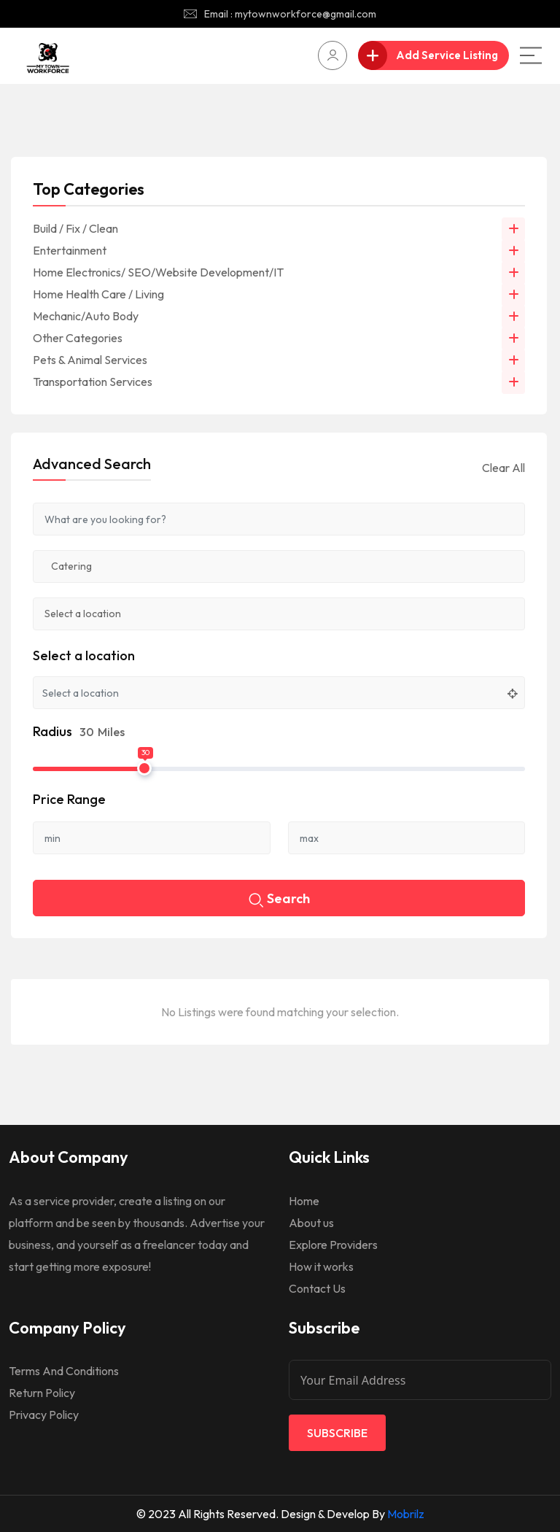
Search (279, 900)
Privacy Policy (44, 1414)
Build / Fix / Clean (75, 228)
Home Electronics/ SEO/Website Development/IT (158, 272)
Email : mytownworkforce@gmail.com (290, 13)
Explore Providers (333, 1244)
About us (311, 1222)
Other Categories (77, 337)
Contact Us (317, 1288)
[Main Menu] (531, 55)
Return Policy (42, 1392)
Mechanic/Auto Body (86, 316)
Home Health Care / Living (98, 294)
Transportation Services (92, 381)
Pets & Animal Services (90, 359)
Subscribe (337, 1432)
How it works (321, 1266)
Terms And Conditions (64, 1370)
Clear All (503, 467)
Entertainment (69, 250)
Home (304, 1201)
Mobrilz (405, 1513)
